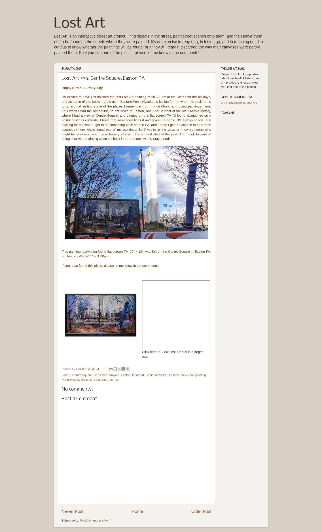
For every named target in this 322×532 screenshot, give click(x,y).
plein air (86, 379)
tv (117, 379)
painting (200, 375)
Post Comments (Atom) (95, 520)
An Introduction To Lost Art (239, 102)
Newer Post (72, 511)
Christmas (100, 375)
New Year (187, 375)
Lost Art (79, 23)
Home (137, 511)
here (154, 352)
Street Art (99, 379)
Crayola (114, 375)
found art (138, 375)
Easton (125, 375)
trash (111, 379)
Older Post (201, 511)
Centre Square (82, 375)
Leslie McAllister (156, 375)
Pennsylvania (71, 379)
